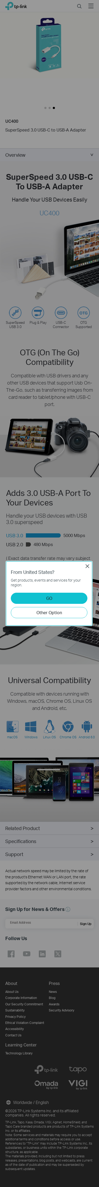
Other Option (49, 612)
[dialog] (49, 593)
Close (87, 566)
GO (49, 598)
